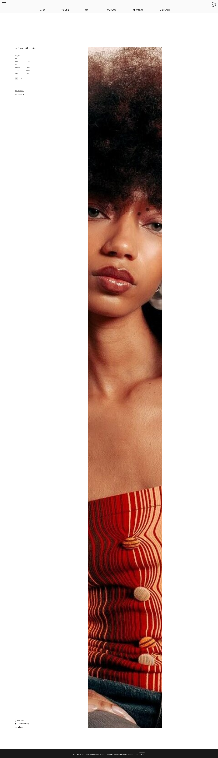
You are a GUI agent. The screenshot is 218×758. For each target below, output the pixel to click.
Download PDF (21, 720)
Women (65, 10)
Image (42, 10)
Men (87, 10)
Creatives (138, 10)
